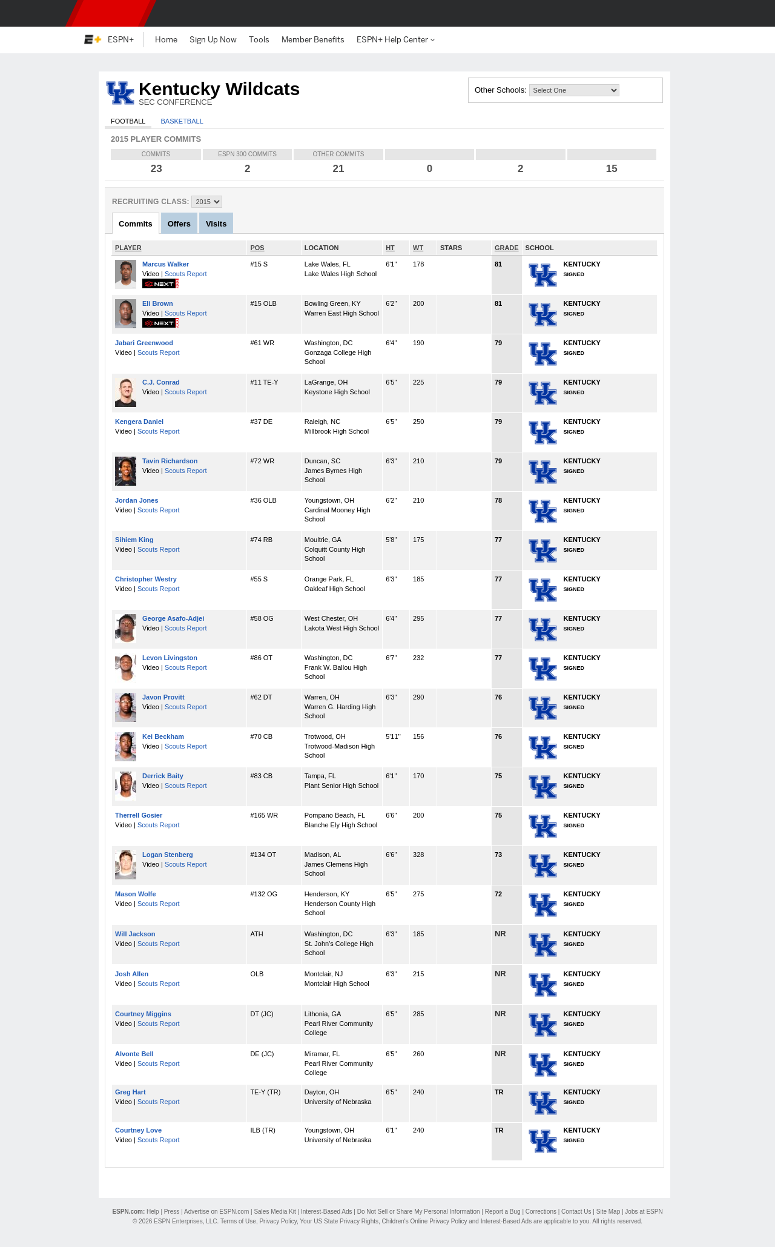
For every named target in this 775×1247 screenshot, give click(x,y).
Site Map (608, 1211)
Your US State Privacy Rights (339, 1221)
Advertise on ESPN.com (216, 1211)
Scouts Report (186, 273)
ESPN (111, 13)
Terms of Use (238, 1221)
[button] (684, 13)
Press (172, 1211)
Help (153, 1211)
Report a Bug (503, 1211)
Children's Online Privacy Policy (424, 1221)
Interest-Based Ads (326, 1211)
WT (418, 247)
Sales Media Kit (274, 1211)
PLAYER (128, 247)
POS (257, 247)
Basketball (181, 121)
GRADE (507, 247)
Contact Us (576, 1211)
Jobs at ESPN (643, 1211)
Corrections (541, 1211)
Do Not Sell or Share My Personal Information (418, 1211)
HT (390, 247)
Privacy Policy (278, 1221)
